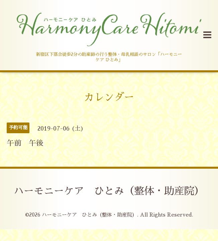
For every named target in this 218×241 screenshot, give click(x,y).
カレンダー (109, 97)
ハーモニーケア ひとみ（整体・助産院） (109, 191)
